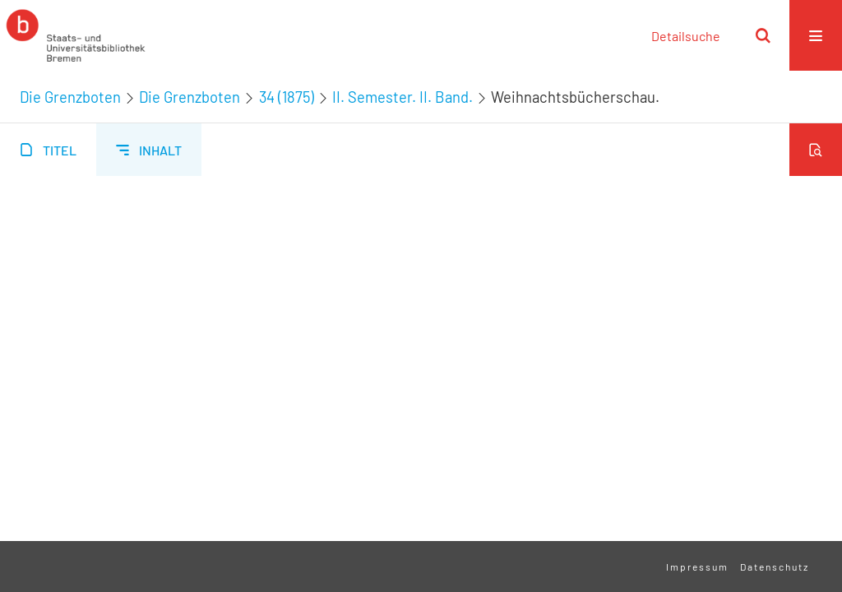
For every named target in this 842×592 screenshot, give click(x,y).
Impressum (697, 566)
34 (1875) (286, 97)
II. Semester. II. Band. (402, 97)
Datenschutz (774, 566)
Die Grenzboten (70, 97)
